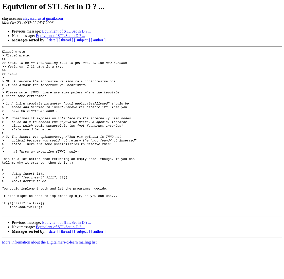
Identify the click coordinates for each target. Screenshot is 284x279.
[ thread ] (66, 40)
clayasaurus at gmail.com (43, 18)
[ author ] (98, 40)
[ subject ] (82, 40)
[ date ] (52, 40)
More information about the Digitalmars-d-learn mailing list (49, 275)
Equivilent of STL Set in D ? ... (66, 31)
